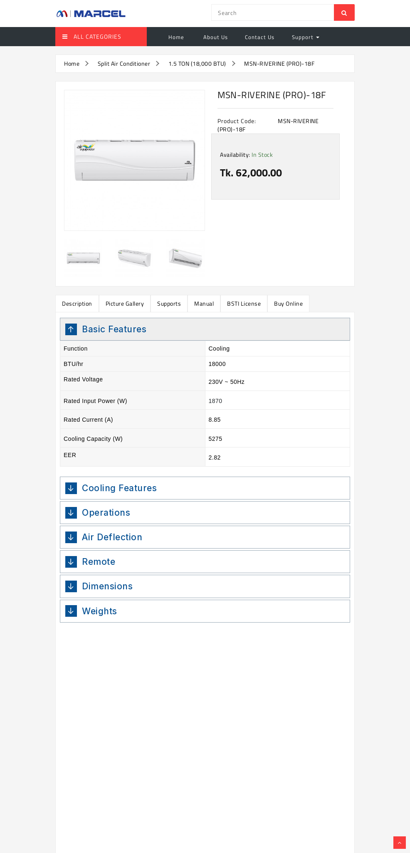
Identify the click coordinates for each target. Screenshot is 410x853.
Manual (204, 303)
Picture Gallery (125, 303)
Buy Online (288, 303)
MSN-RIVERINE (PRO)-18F (279, 63)
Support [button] (305, 37)
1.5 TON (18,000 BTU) (197, 63)
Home (176, 37)
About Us (215, 37)
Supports (169, 303)
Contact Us (259, 37)
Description (77, 303)
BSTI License (244, 303)
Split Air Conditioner (124, 63)
